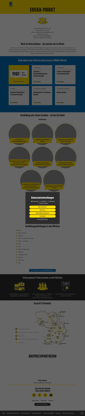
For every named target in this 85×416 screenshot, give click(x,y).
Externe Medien (44, 203)
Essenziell (35, 201)
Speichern (42, 210)
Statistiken (44, 201)
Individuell (42, 216)
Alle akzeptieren (42, 207)
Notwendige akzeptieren (42, 213)
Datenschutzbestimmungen (42, 219)
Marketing (52, 201)
